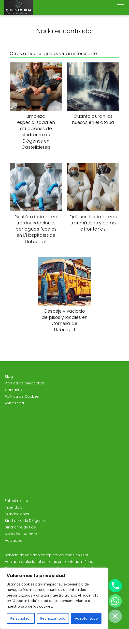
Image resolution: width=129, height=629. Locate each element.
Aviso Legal (15, 403)
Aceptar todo (86, 618)
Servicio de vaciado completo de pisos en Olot (46, 555)
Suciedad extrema (21, 533)
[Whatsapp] (115, 601)
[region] (54, 598)
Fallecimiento (16, 500)
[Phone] (115, 585)
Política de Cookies (22, 396)
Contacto (13, 389)
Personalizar (20, 618)
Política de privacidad (24, 383)
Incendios (13, 507)
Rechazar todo (52, 618)
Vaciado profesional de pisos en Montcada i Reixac (50, 561)
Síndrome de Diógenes (25, 520)
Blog (9, 376)
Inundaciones (17, 514)
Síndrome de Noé (20, 527)
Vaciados (13, 540)
